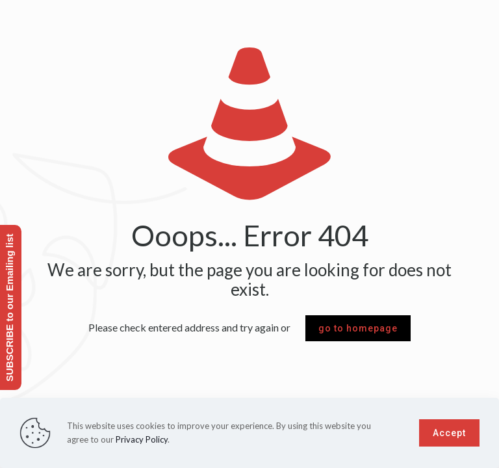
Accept (449, 433)
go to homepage (358, 328)
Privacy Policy (142, 439)
